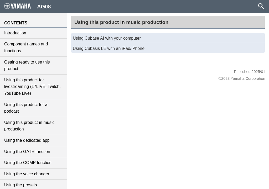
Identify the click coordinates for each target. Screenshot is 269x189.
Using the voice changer (26, 174)
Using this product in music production (29, 126)
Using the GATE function (27, 151)
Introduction (15, 33)
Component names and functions (26, 47)
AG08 (27, 6)
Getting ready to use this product (27, 65)
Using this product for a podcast (26, 108)
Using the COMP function (27, 162)
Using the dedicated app (27, 140)
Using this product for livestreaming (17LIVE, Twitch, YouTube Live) (32, 87)
